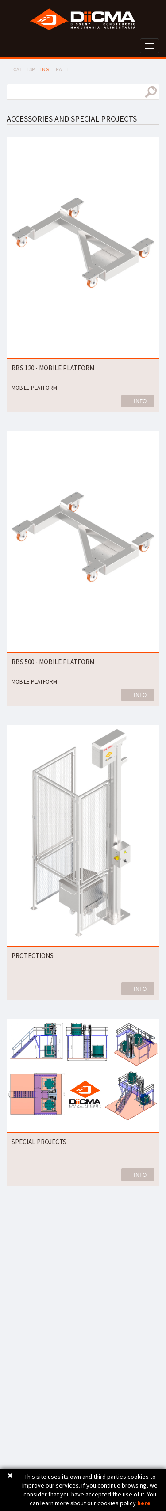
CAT (17, 69)
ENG (44, 69)
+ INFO (138, 401)
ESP (31, 69)
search (151, 91)
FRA (57, 69)
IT (68, 69)
